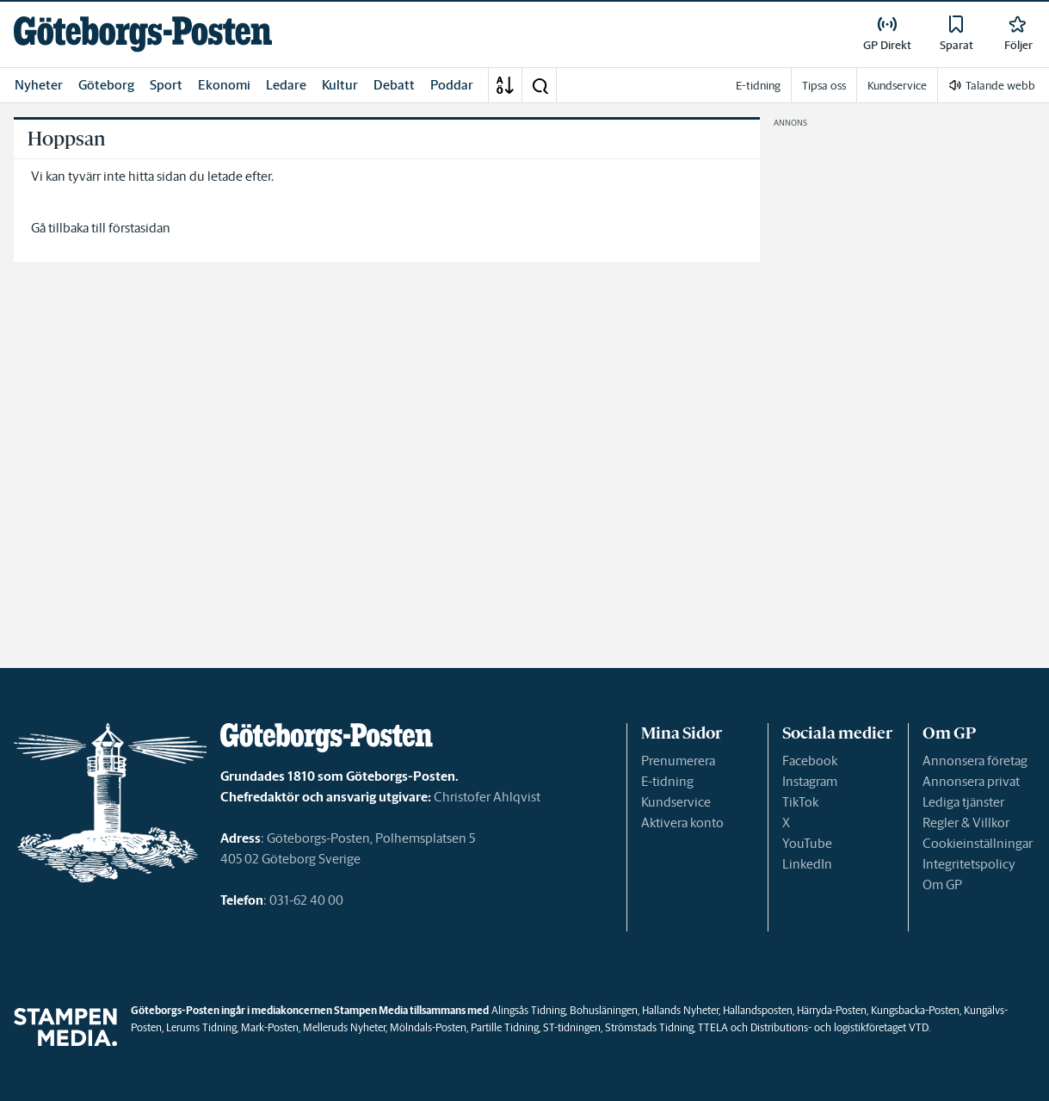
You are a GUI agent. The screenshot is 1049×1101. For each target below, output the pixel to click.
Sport (166, 85)
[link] (143, 34)
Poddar (451, 85)
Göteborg (106, 85)
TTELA (713, 1027)
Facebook (809, 760)
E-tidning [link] (758, 85)
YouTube (807, 843)
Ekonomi (224, 85)
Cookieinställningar (978, 843)
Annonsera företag (975, 760)
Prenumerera (678, 760)
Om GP (942, 884)
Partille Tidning (505, 1027)
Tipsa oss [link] (824, 85)
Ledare (286, 85)
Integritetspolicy (969, 864)
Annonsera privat (971, 781)
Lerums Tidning (201, 1027)
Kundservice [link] (897, 85)
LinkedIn (807, 864)
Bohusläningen (604, 1010)
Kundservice (676, 802)
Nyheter (39, 85)
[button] (539, 85)
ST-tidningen (572, 1027)
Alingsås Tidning (528, 1010)
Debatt (394, 85)
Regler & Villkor (966, 822)
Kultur (340, 85)
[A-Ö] (505, 85)
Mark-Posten (270, 1027)
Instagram (809, 781)
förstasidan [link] (139, 228)
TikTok (800, 802)
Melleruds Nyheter (344, 1027)
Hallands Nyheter (680, 1010)
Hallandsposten (758, 1010)
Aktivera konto (682, 822)
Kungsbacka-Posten (915, 1010)
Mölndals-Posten (428, 1027)
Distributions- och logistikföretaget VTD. (840, 1027)
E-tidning (667, 781)
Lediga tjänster (963, 802)
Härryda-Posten (832, 1010)
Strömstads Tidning (649, 1027)
